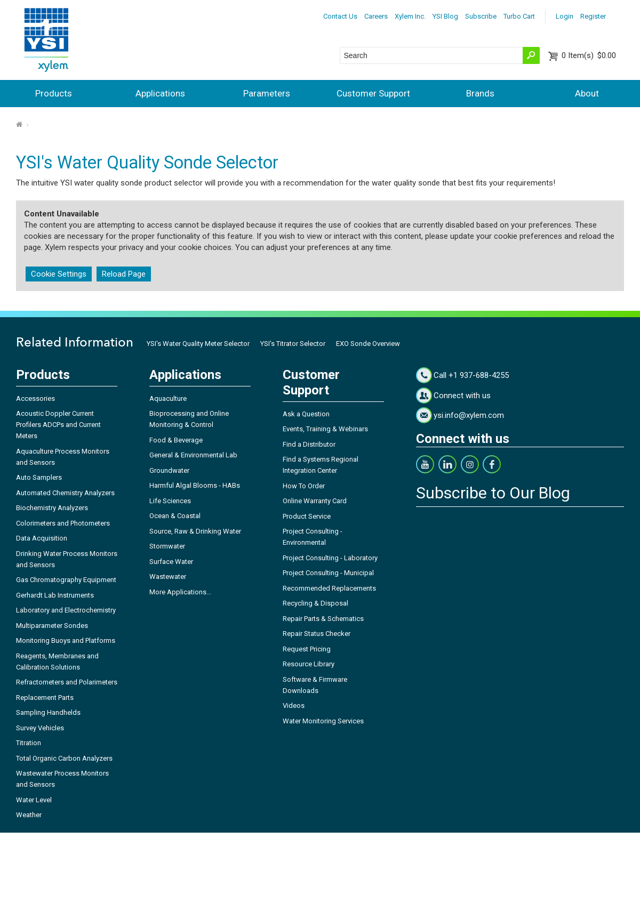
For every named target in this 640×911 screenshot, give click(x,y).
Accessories (35, 398)
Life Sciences (170, 501)
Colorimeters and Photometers (63, 523)
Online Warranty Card (315, 501)
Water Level (34, 800)
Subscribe (481, 16)
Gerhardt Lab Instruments (55, 595)
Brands (480, 93)
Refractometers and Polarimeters (66, 682)
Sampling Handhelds (48, 712)
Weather (29, 815)
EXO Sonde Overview (368, 344)
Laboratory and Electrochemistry (66, 610)
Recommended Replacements (329, 588)
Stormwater (167, 546)
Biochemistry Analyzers (52, 508)
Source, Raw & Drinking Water (195, 531)
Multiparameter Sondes (52, 626)
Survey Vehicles (40, 728)
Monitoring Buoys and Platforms (65, 640)
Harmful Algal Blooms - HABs (194, 485)
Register (593, 16)
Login (564, 16)
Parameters (266, 93)
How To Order (304, 486)
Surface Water (171, 562)
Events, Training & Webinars (325, 429)
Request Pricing (307, 649)
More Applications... (180, 592)
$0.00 (589, 55)
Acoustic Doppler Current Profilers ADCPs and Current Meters (58, 424)
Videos (294, 706)
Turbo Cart (519, 16)
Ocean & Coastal (175, 516)
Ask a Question (306, 414)
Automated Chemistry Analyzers (65, 493)
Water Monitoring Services (323, 721)
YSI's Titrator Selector (292, 344)
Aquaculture (168, 398)
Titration (28, 743)
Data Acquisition (41, 538)
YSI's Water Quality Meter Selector (198, 344)
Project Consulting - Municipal (328, 573)
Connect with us (462, 395)
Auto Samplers (39, 477)
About (587, 93)
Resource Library (308, 664)
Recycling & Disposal (315, 603)
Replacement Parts (45, 698)
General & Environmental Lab (193, 455)
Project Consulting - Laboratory (330, 558)
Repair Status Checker (316, 634)
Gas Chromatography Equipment (66, 580)
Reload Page (124, 274)
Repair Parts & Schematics (323, 619)
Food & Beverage (176, 440)
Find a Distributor (309, 444)
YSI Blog (445, 16)
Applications (160, 93)
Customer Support (373, 93)
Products (53, 93)
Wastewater (167, 577)
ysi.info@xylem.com (469, 415)
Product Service (307, 516)
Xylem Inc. (410, 16)
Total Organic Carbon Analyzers (64, 758)
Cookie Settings (58, 274)
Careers (376, 16)
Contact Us (340, 16)
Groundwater (169, 470)
